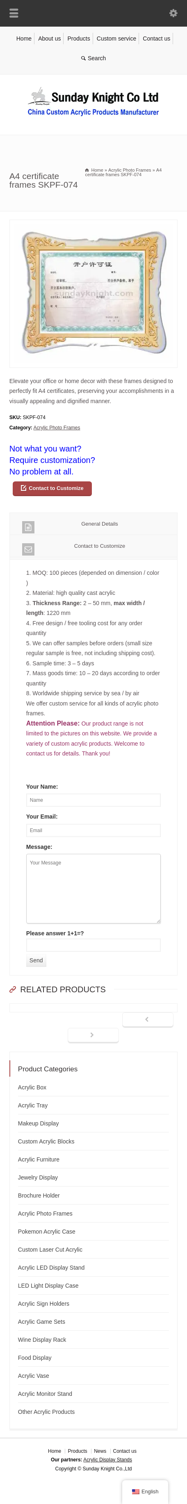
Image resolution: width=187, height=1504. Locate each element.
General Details (70, 527)
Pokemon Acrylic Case (46, 1231)
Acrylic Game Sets (41, 1321)
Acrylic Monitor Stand (45, 1394)
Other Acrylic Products (46, 1412)
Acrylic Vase (33, 1375)
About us (49, 38)
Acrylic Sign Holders (43, 1303)
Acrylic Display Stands (107, 1460)
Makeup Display (38, 1123)
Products (78, 38)
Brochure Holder (39, 1195)
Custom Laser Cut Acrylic (50, 1249)
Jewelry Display (38, 1177)
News (100, 1451)
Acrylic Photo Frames (56, 428)
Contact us (156, 38)
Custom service (116, 38)
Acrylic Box (32, 1087)
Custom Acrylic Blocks (46, 1141)
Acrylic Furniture (38, 1159)
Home (24, 38)
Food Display (35, 1357)
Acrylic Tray (33, 1105)
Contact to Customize (56, 488)
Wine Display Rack (42, 1339)
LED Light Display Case (48, 1285)
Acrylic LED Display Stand (51, 1267)
